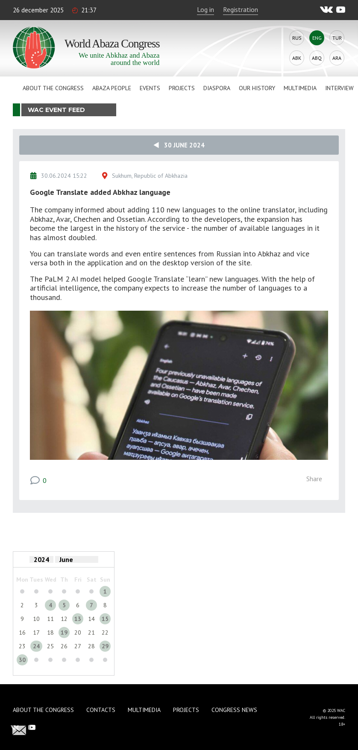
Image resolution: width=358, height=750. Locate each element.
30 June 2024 (179, 145)
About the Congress (53, 88)
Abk (296, 58)
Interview (339, 88)
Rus (297, 38)
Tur (337, 38)
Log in (205, 9)
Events (150, 88)
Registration (240, 9)
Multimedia (300, 88)
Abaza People (111, 88)
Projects (182, 88)
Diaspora (216, 88)
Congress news (234, 710)
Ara (336, 58)
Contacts (100, 710)
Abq (317, 58)
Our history (257, 88)
